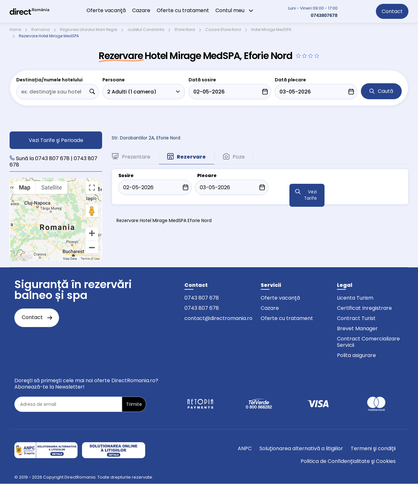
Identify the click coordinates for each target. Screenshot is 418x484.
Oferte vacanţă (106, 10)
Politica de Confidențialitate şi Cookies (348, 461)
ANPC (245, 448)
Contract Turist (356, 318)
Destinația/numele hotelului (49, 80)
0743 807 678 (201, 298)
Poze (234, 156)
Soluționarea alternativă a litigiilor (301, 448)
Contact (392, 11)
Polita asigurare (356, 355)
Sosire (126, 175)
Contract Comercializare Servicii (368, 342)
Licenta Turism (355, 298)
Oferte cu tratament (183, 10)
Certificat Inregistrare (364, 308)
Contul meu (234, 10)
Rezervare (186, 156)
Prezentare (131, 156)
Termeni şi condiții (373, 448)
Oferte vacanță (280, 298)
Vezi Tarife (310, 195)
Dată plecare (290, 80)
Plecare (207, 175)
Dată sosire (202, 80)
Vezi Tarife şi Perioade (56, 140)
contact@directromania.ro (218, 318)
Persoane (113, 80)
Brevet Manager (357, 328)
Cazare (141, 10)
